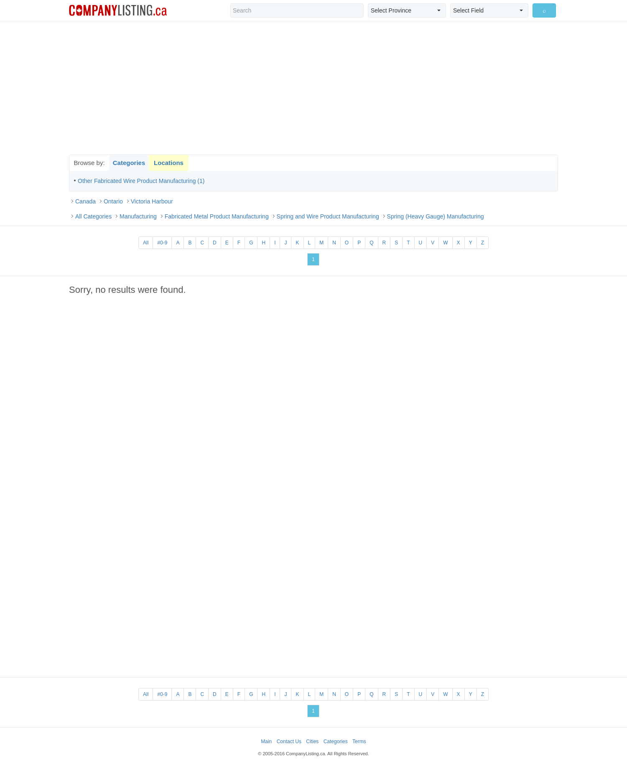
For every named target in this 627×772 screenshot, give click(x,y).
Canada (85, 201)
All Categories (93, 216)
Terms (359, 741)
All (145, 243)
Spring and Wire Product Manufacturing (328, 216)
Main (266, 741)
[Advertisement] (313, 87)
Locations (169, 162)
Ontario (113, 201)
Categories (129, 162)
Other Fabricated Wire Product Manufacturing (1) (141, 181)
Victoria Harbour (152, 201)
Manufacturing (138, 216)
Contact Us (289, 741)
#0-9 (162, 243)
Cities (312, 741)
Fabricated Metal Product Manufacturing (217, 216)
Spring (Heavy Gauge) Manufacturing (435, 216)
